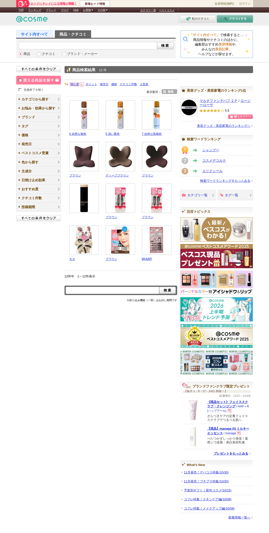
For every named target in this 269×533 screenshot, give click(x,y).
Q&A (76, 9)
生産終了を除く (34, 89)
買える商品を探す (38, 80)
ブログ (65, 9)
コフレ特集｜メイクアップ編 (209, 508)
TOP (21, 9)
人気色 (144, 84)
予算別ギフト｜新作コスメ (208, 490)
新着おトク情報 (95, 4)
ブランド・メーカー (82, 54)
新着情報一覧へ (239, 517)
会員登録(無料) (224, 3)
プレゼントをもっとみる (231, 453)
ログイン (245, 3)
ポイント (91, 84)
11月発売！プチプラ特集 (206, 481)
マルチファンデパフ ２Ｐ (219, 101)
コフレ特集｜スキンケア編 (208, 499)
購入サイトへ (240, 116)
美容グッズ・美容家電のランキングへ (223, 126)
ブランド (51, 9)
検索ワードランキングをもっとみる (225, 181)
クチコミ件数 (128, 84)
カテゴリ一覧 (148, 10)
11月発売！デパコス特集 (206, 472)
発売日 (104, 84)
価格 (114, 84)
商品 (26, 54)
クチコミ (48, 54)
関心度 (74, 84)
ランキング (34, 9)
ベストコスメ (167, 10)
